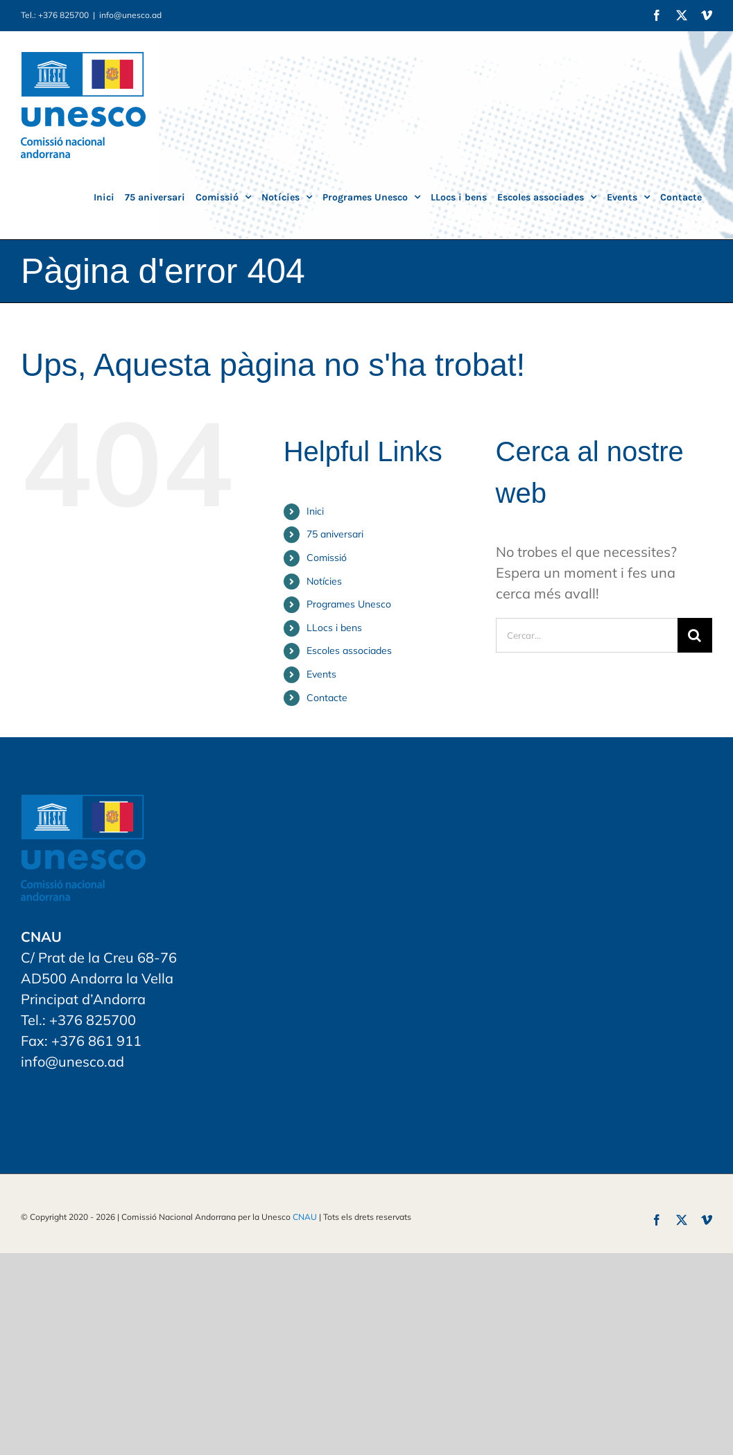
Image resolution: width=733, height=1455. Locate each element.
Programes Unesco (349, 604)
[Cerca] (695, 635)
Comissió (327, 557)
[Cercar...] (587, 635)
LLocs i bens (334, 627)
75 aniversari (335, 534)
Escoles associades (349, 650)
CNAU (305, 1217)
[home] (83, 804)
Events (321, 674)
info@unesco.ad (130, 15)
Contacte (327, 697)
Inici (315, 511)
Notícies (324, 581)
